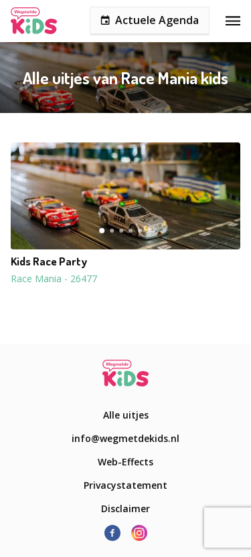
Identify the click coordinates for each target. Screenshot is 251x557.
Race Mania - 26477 (54, 278)
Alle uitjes (126, 415)
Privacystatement (125, 485)
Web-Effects (125, 461)
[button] (125, 195)
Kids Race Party (49, 261)
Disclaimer (125, 508)
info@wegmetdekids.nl (125, 438)
